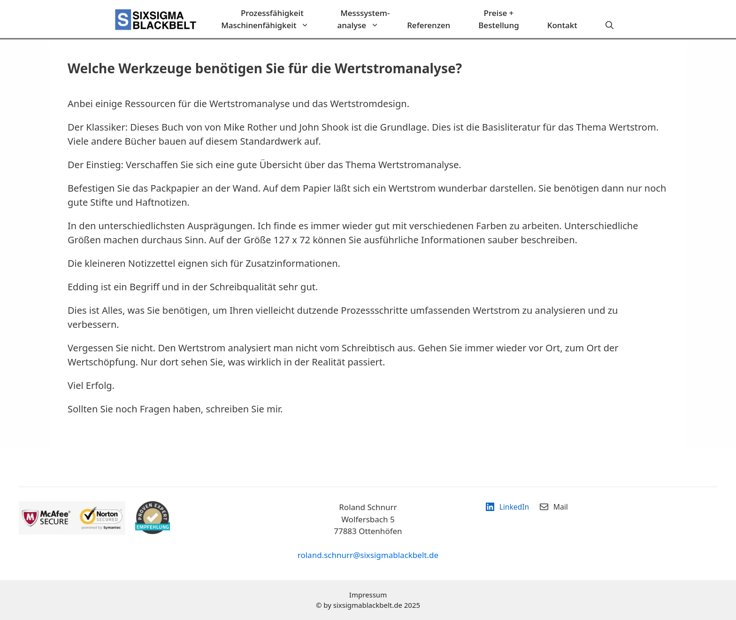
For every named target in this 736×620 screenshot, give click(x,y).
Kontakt (562, 25)
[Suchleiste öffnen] (609, 25)
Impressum (368, 594)
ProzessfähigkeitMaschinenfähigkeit (272, 19)
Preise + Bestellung (498, 19)
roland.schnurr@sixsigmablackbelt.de (368, 555)
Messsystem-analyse (365, 19)
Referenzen (428, 25)
